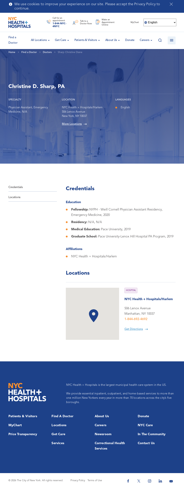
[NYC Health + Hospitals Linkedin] (160, 481)
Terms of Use (95, 480)
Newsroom (103, 434)
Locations (14, 197)
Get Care (60, 40)
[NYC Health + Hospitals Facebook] (128, 481)
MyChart (15, 425)
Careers (144, 40)
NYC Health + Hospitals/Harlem (148, 299)
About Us (111, 40)
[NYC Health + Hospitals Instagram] (149, 481)
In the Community (152, 434)
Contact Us (146, 443)
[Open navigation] (172, 40)
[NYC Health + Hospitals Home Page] (19, 22)
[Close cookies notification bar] (171, 4)
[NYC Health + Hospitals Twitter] (138, 481)
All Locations (39, 40)
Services (57, 443)
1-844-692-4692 (135, 319)
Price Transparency (22, 434)
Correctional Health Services (110, 446)
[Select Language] (159, 22)
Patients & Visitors (85, 40)
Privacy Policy (77, 480)
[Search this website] (160, 40)
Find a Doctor (62, 416)
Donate (130, 40)
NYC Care (145, 425)
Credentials (15, 187)
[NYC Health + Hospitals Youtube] (171, 481)
